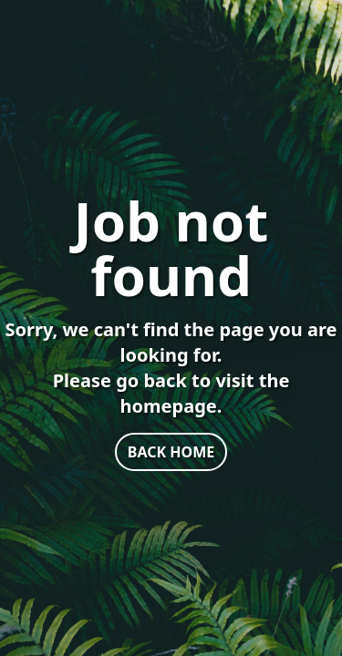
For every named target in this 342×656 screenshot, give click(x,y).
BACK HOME (171, 452)
